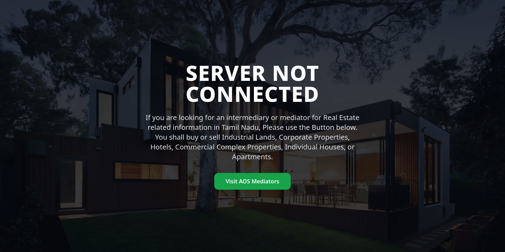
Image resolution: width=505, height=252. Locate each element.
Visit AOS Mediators (252, 181)
